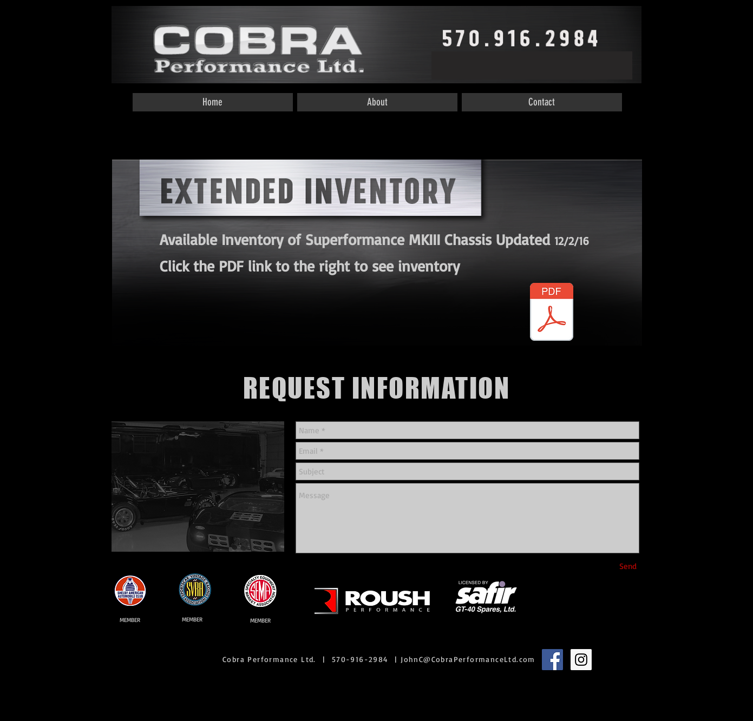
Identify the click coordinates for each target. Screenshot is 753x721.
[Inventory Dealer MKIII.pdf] (551, 313)
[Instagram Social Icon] (581, 659)
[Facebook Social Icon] (552, 659)
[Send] (628, 566)
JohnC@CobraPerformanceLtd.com (468, 659)
